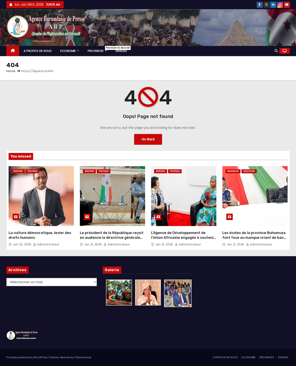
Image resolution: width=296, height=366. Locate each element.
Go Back (148, 139)
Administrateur (46, 244)
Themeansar (83, 357)
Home (10, 71)
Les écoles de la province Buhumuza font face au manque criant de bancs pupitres (255, 238)
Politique (32, 171)
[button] (276, 51)
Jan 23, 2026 (22, 244)
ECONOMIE (69, 51)
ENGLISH (121, 51)
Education (249, 171)
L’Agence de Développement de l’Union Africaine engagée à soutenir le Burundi (183, 238)
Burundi (18, 171)
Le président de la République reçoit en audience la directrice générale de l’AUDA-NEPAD (112, 238)
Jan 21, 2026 (93, 244)
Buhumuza (233, 171)
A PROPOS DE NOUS (37, 51)
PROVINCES (99, 49)
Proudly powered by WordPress (27, 357)
